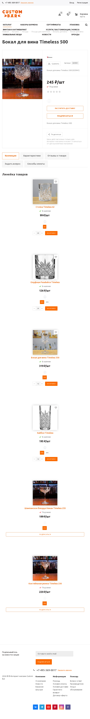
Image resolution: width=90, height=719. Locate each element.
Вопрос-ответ (76, 681)
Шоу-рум (39, 690)
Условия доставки (60, 687)
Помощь (74, 676)
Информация (59, 676)
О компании (41, 681)
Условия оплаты (60, 684)
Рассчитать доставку (65, 108)
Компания (40, 676)
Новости (39, 684)
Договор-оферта (60, 695)
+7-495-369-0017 (12, 3)
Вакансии (39, 687)
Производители (76, 684)
